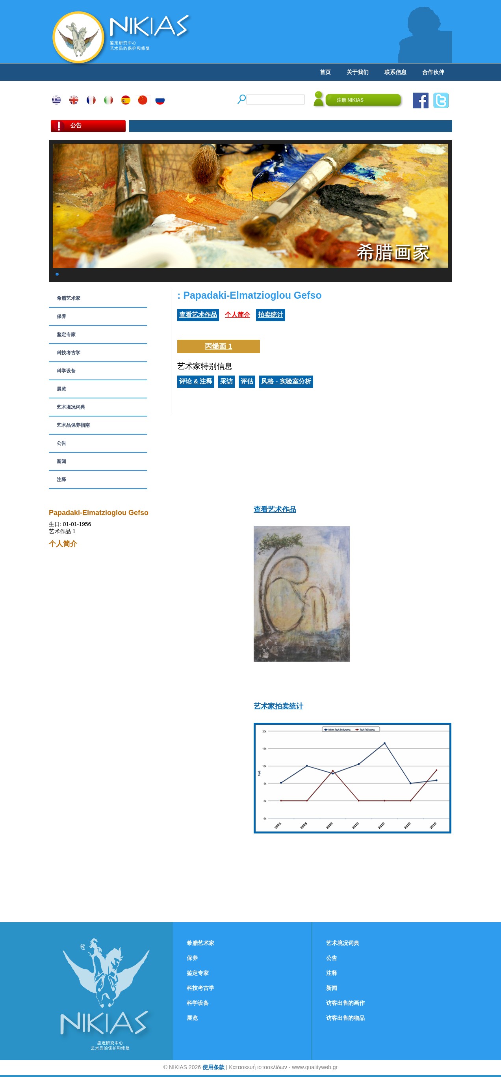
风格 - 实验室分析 (286, 381)
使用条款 (213, 1067)
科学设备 (66, 371)
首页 (325, 72)
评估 (247, 381)
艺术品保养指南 (73, 425)
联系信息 (395, 72)
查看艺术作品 (198, 314)
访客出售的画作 (345, 1003)
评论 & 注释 (195, 381)
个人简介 (237, 314)
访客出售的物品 (345, 1018)
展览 (61, 389)
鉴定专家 (66, 334)
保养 (61, 316)
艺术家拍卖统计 (278, 706)
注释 (61, 479)
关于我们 (358, 72)
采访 (226, 381)
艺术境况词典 (71, 407)
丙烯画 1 (218, 346)
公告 (61, 443)
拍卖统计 (270, 314)
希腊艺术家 (68, 298)
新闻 (61, 461)
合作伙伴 (433, 72)
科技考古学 (68, 352)
